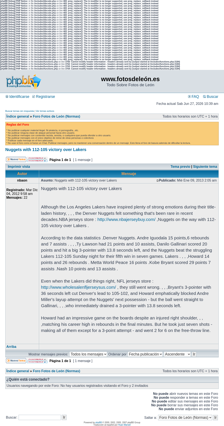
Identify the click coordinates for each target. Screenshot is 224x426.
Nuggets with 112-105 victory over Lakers (45, 149)
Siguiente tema (205, 166)
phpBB (99, 422)
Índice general (17, 116)
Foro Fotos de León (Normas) (56, 116)
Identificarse (17, 96)
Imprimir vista (19, 166)
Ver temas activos (45, 111)
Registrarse (43, 96)
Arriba (11, 346)
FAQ (193, 96)
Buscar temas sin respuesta (19, 111)
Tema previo (180, 166)
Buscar (210, 96)
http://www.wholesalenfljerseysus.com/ (78, 287)
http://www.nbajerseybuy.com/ (126, 219)
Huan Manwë (124, 425)
